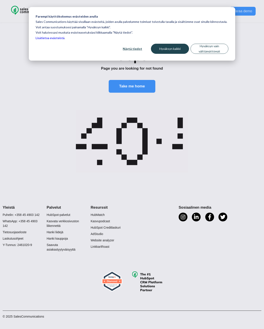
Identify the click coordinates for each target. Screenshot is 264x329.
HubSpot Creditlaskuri (106, 227)
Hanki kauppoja (57, 238)
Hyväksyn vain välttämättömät (209, 48)
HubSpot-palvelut (58, 215)
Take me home (132, 86)
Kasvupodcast (100, 221)
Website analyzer (102, 240)
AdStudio (97, 234)
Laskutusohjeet (13, 238)
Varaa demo (242, 11)
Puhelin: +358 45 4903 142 (21, 215)
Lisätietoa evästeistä (50, 38)
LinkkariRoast (100, 246)
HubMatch (98, 215)
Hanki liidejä (55, 232)
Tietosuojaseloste (14, 232)
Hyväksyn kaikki (170, 49)
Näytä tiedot (132, 49)
